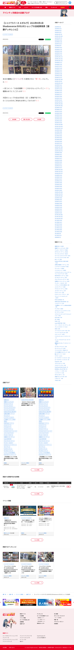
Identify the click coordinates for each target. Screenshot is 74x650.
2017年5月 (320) (58, 228)
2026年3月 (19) (58, 28)
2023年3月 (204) (58, 96)
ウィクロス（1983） (59, 308)
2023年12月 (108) (59, 79)
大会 (20, 7)
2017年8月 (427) (58, 222)
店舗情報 (63, 7)
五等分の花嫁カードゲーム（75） (62, 264)
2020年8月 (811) (58, 154)
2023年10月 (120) (59, 83)
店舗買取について (41, 617)
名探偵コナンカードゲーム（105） (62, 281)
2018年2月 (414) (58, 211)
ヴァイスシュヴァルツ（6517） (62, 253)
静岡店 (22, 533)
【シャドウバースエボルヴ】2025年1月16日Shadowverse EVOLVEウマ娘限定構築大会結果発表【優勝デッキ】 (11, 569)
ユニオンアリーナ (7, 425)
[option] (11, 602)
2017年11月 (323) (59, 216)
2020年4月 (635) (58, 162)
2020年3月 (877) (58, 164)
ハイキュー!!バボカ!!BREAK (9, 452)
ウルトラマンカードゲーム (9, 441)
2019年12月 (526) (59, 169)
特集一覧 (56, 619)
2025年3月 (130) (58, 51)
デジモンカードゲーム (8, 429)
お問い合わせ (12, 647)
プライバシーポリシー (59, 621)
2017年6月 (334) (58, 226)
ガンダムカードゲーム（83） (61, 277)
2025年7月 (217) (58, 43)
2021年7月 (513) (58, 134)
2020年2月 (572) (58, 165)
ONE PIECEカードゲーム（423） (62, 275)
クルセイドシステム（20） (60, 365)
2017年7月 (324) (58, 224)
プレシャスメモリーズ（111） (61, 327)
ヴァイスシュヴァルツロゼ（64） (62, 257)
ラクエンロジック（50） (60, 363)
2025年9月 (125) (58, 40)
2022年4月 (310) (58, 117)
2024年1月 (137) (58, 77)
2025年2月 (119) (58, 53)
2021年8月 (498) (58, 132)
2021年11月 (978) (59, 126)
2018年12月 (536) (59, 192)
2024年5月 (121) (58, 70)
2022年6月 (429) (58, 113)
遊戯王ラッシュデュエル (8, 401)
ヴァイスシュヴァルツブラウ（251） (63, 255)
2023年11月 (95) (58, 81)
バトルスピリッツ (7, 427)
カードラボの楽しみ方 (37, 7)
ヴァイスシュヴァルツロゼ (9, 409)
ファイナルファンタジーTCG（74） (62, 330)
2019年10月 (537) (59, 173)
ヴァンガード (6, 415)
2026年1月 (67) (58, 32)
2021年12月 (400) (59, 124)
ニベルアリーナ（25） (60, 303)
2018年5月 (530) (58, 205)
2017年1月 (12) (58, 235)
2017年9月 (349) (58, 220)
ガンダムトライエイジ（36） (61, 346)
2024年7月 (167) (58, 66)
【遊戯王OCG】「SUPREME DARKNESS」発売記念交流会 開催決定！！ (10, 522)
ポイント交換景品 (58, 617)
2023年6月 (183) (58, 90)
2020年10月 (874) (59, 150)
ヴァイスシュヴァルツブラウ (9, 407)
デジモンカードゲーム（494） (61, 288)
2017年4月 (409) (58, 229)
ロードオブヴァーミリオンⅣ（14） (62, 357)
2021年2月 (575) (58, 143)
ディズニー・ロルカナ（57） (61, 283)
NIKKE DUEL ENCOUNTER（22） (62, 301)
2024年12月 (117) (59, 56)
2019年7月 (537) (58, 179)
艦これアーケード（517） (60, 354)
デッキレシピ (54, 7)
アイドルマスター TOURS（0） (61, 350)
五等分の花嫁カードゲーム (9, 413)
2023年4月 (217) (58, 94)
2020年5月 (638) (58, 160)
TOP (5, 594)
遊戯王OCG (6, 399)
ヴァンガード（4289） (60, 268)
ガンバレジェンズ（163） (60, 348)
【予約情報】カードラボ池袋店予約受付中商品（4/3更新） (11, 458)
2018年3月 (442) (58, 209)
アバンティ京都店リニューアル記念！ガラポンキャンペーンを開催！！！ (45, 519)
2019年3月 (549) (58, 186)
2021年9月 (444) (58, 130)
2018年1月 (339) (58, 212)
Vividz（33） (58, 321)
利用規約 (56, 623)
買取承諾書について (41, 621)
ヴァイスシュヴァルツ (8, 405)
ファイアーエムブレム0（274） (62, 332)
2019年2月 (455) (58, 188)
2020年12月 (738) (59, 147)
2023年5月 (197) (58, 92)
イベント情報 (23, 617)
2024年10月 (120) (59, 60)
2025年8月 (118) (58, 41)
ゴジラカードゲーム (8, 448)
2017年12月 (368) (59, 214)
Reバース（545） (58, 259)
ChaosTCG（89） (58, 361)
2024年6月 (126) (58, 68)
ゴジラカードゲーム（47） (60, 290)
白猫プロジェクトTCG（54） (61, 376)
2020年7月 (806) (58, 156)
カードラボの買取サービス (43, 615)
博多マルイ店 (7, 533)
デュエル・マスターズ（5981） (62, 250)
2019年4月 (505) (58, 184)
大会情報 (22, 615)
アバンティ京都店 (25, 463)
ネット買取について (41, 619)
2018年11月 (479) (59, 194)
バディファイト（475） (60, 334)
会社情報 (5, 647)
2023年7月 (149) (58, 88)
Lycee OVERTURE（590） (60, 323)
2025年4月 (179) (58, 49)
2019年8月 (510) (58, 177)
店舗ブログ (28, 594)
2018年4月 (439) (58, 207)
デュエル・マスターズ (8, 435)
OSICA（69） (58, 328)
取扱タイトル (12, 7)
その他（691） (58, 380)
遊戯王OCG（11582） (59, 246)
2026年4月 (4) (58, 26)
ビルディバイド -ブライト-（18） (62, 294)
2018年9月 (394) (58, 197)
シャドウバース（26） (60, 372)
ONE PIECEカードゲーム (8, 423)
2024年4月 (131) (58, 72)
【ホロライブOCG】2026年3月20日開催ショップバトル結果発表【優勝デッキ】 (28, 403)
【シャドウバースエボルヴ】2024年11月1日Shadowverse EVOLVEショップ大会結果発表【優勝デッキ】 (46, 569)
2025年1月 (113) (58, 55)
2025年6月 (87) (58, 45)
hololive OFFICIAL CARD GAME (10, 411)
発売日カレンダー (41, 623)
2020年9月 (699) (58, 152)
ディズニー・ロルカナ (8, 443)
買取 (46, 7)
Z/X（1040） (57, 319)
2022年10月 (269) (59, 105)
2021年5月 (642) (58, 137)
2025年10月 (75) (58, 38)
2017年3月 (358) (58, 231)
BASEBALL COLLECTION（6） (61, 369)
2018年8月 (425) (58, 199)
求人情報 (56, 613)
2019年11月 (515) (59, 171)
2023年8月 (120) (58, 87)
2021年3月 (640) (58, 141)
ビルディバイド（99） (60, 292)
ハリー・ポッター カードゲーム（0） (63, 325)
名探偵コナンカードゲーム (9, 437)
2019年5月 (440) (58, 182)
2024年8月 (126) (58, 64)
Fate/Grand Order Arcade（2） (62, 367)
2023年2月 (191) (58, 98)
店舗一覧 (11, 594)
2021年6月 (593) (58, 135)
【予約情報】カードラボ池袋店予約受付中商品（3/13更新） (45, 458)
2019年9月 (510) (58, 175)
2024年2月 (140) (58, 75)
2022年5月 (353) (58, 115)
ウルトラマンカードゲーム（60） (62, 279)
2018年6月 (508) (58, 203)
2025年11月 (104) (59, 36)
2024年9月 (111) (58, 62)
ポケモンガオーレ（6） (60, 374)
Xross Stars (6, 454)
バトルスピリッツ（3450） (61, 270)
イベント (26, 7)
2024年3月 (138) (58, 73)
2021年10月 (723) (59, 128)
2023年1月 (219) (58, 100)
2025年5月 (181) (58, 47)
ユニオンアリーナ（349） (60, 287)
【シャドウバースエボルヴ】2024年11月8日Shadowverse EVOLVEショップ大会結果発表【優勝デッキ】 (28, 569)
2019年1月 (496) (58, 190)
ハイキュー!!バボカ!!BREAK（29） (62, 285)
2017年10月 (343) (59, 218)
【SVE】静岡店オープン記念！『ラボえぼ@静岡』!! (27, 521)
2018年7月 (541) (58, 201)
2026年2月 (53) (58, 30)
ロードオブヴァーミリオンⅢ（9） (62, 359)
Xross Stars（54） (59, 317)
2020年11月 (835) (59, 149)
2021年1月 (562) (58, 145)
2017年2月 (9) (58, 233)
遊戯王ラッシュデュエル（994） (62, 248)
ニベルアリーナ (13, 454)
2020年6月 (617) (58, 158)
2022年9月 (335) (58, 107)
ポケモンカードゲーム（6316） (62, 252)
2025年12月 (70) (58, 34)
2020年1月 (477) (58, 167)
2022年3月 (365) (58, 119)
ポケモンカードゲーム (8, 403)
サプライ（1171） (59, 356)
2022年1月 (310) (58, 122)
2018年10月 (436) (59, 196)
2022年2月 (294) (58, 120)
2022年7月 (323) (58, 111)
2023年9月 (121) (58, 85)
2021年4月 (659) (58, 139)
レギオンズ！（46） (59, 378)
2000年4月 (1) (58, 237)
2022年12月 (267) (59, 102)
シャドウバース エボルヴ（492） (62, 266)
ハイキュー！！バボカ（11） (61, 371)
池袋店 (5, 463)
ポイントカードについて (59, 615)
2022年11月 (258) (59, 103)
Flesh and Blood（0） (60, 299)
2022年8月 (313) (58, 109)
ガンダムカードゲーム (8, 450)
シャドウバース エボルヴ (7, 34)
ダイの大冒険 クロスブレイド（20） (63, 352)
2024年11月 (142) (59, 58)
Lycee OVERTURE (7, 439)
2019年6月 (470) (58, 181)
